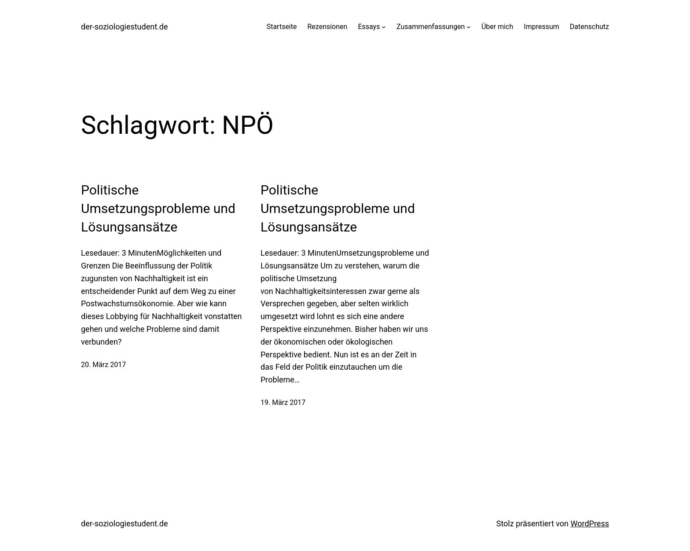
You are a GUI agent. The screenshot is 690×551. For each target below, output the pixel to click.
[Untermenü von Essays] (384, 27)
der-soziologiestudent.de (124, 26)
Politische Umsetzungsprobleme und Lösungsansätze (158, 208)
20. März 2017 (103, 364)
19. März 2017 (283, 402)
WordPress (590, 523)
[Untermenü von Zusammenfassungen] (468, 27)
